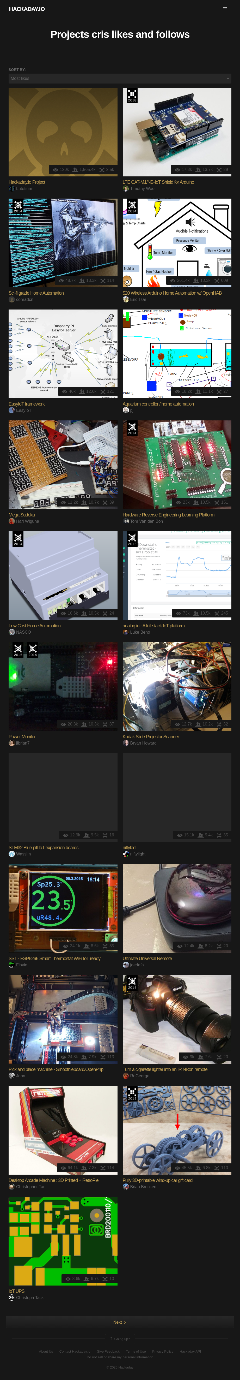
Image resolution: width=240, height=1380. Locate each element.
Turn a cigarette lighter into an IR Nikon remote (165, 1069)
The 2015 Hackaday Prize (132, 539)
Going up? (119, 1339)
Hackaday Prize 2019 (132, 1094)
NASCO (20, 632)
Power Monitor (22, 736)
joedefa (133, 965)
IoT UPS (16, 1291)
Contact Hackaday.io (74, 1351)
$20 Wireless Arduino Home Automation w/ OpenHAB (172, 293)
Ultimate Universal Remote (147, 958)
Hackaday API (190, 1351)
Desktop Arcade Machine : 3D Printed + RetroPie (54, 1180)
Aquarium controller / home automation (158, 404)
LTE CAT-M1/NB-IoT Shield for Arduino (158, 182)
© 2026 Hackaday (120, 1367)
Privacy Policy (162, 1351)
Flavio (18, 965)
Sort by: (17, 70)
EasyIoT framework (27, 404)
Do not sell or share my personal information (120, 1357)
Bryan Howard (140, 743)
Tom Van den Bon (143, 521)
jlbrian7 (19, 743)
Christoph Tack (26, 1297)
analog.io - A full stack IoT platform (154, 625)
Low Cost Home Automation (34, 625)
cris (100, 34)
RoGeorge (136, 1076)
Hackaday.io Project (27, 182)
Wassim (20, 854)
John (17, 1076)
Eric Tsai (134, 299)
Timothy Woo (139, 188)
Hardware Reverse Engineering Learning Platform (168, 515)
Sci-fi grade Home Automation (36, 293)
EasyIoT (20, 410)
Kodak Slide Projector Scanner (151, 736)
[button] (225, 9)
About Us (46, 1351)
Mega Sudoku (22, 515)
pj (128, 410)
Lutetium (20, 188)
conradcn (21, 299)
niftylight (134, 854)
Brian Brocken (140, 1187)
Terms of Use (136, 1351)
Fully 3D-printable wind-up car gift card (158, 1180)
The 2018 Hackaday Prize (132, 95)
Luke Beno (136, 632)
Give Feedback (108, 1351)
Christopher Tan (27, 1187)
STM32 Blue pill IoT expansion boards (43, 847)
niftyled (129, 847)
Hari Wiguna (24, 521)
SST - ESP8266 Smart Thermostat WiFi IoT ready (54, 958)
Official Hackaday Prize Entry (18, 206)
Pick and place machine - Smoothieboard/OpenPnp (56, 1069)
